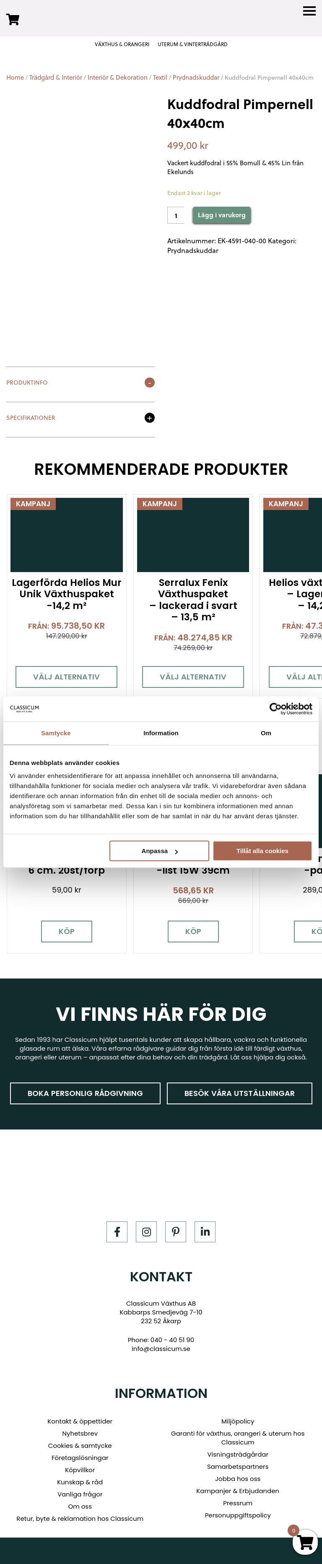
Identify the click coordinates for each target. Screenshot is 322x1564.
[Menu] (309, 11)
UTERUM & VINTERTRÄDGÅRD (193, 44)
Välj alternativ (65, 675)
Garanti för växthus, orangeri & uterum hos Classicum (237, 1435)
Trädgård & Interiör (55, 77)
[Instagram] (146, 1228)
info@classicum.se (161, 1345)
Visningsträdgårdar (237, 1451)
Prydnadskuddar (196, 77)
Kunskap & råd (80, 1479)
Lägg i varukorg (222, 214)
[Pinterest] (175, 1228)
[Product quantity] (175, 215)
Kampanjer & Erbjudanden (237, 1487)
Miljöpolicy (237, 1418)
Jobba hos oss (237, 1475)
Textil (160, 77)
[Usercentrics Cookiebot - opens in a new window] (275, 709)
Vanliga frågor (80, 1491)
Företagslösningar (80, 1454)
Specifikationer (30, 418)
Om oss (80, 1503)
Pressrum (237, 1500)
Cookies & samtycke (80, 1442)
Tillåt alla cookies (262, 850)
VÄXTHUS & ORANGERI (122, 44)
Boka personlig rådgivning (85, 1090)
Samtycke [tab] (56, 732)
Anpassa (160, 850)
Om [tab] (266, 732)
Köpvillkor (80, 1467)
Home (15, 77)
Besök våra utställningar (239, 1090)
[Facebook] (116, 1228)
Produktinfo (27, 383)
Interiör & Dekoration (118, 77)
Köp (65, 928)
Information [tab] (161, 732)
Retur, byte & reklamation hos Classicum (79, 1515)
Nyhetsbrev (80, 1430)
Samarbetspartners (238, 1463)
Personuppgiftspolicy (238, 1512)
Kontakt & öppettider (79, 1418)
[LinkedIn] (205, 1228)
